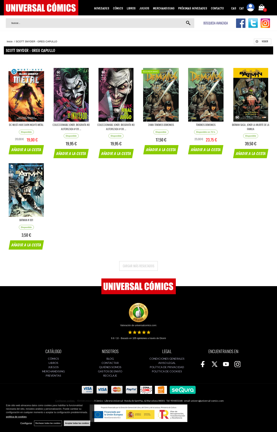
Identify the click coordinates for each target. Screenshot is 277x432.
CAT (241, 8)
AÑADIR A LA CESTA (26, 149)
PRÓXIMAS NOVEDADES (192, 8)
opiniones (140, 338)
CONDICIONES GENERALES (166, 358)
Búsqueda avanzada (216, 23)
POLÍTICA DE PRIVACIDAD (167, 367)
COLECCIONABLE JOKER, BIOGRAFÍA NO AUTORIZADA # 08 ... (116, 127)
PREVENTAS (53, 375)
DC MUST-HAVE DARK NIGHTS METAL (26, 125)
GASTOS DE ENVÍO (110, 371)
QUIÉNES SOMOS (110, 367)
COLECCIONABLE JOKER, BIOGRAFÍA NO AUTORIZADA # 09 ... (71, 127)
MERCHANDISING (163, 8)
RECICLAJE (110, 375)
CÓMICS (118, 8)
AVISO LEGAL (167, 362)
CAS (233, 8)
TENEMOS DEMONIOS (205, 125)
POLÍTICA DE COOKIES (167, 371)
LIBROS (131, 8)
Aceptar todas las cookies (77, 423)
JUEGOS (144, 8)
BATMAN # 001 (26, 220)
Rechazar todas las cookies (48, 423)
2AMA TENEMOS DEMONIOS (161, 125)
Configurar (26, 423)
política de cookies (16, 416)
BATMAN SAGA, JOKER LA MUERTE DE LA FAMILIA (250, 127)
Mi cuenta (251, 8)
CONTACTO (217, 8)
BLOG (110, 358)
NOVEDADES (101, 8)
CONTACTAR (110, 362)
